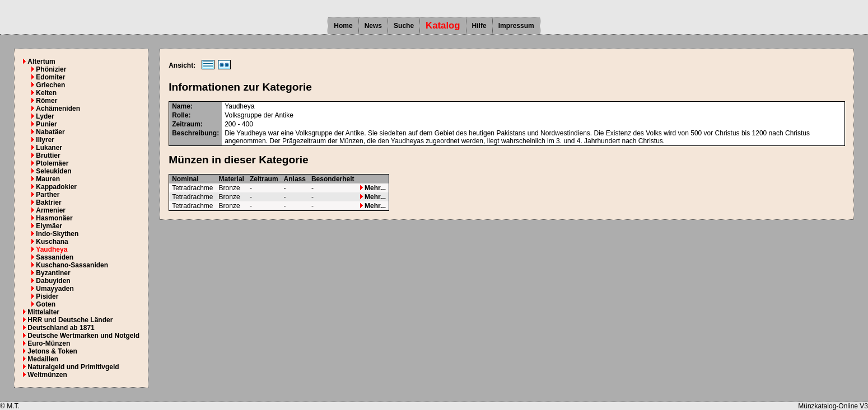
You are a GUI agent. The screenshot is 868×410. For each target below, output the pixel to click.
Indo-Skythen (57, 234)
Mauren (48, 179)
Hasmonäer (54, 218)
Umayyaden (54, 289)
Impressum (516, 26)
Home (343, 26)
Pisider (47, 296)
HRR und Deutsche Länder (70, 320)
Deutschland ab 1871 (60, 328)
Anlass (295, 179)
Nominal (185, 179)
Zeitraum (264, 179)
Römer (46, 101)
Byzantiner (53, 273)
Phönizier (51, 69)
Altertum (41, 61)
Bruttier (48, 155)
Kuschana (52, 242)
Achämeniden (58, 108)
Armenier (51, 210)
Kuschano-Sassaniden (72, 265)
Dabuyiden (53, 281)
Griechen (50, 85)
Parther (47, 195)
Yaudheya (51, 249)
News (373, 26)
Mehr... (373, 188)
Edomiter (50, 77)
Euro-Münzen (48, 343)
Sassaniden (54, 257)
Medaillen (42, 359)
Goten (45, 304)
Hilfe (479, 26)
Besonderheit (332, 179)
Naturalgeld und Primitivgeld (73, 367)
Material (231, 179)
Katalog (443, 25)
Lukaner (49, 148)
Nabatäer (50, 132)
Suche (404, 26)
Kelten (46, 93)
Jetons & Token (52, 351)
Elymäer (49, 226)
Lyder (45, 116)
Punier (46, 124)
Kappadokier (56, 187)
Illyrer (45, 140)
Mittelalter (43, 312)
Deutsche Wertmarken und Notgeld (83, 336)
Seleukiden (53, 171)
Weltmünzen (47, 375)
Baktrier (48, 202)
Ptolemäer (52, 163)
